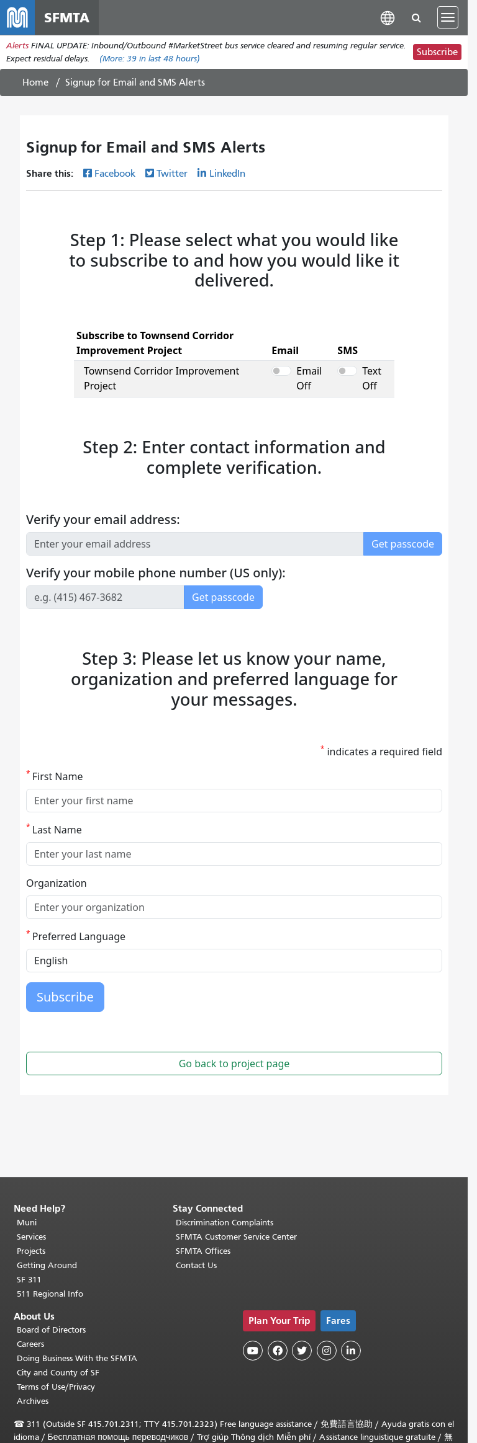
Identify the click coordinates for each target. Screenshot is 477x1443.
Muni (27, 1222)
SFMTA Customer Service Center (236, 1237)
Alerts (17, 45)
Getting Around (47, 1265)
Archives (32, 1401)
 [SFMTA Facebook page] (278, 1351)
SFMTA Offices (203, 1251)
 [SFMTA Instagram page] (326, 1351)
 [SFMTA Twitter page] (302, 1351)
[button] (387, 17)
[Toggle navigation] (447, 17)
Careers (30, 1344)
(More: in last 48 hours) (149, 58)
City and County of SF (58, 1372)
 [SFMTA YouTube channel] (252, 1351)
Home (35, 82)
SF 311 (29, 1279)
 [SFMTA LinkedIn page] (351, 1351)
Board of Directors (51, 1330)
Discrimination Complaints (224, 1222)
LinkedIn (227, 173)
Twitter (172, 173)
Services (31, 1237)
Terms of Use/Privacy (56, 1387)
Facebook (114, 173)
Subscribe (437, 52)
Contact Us (196, 1265)
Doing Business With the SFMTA (77, 1358)
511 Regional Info (50, 1294)
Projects (31, 1251)
